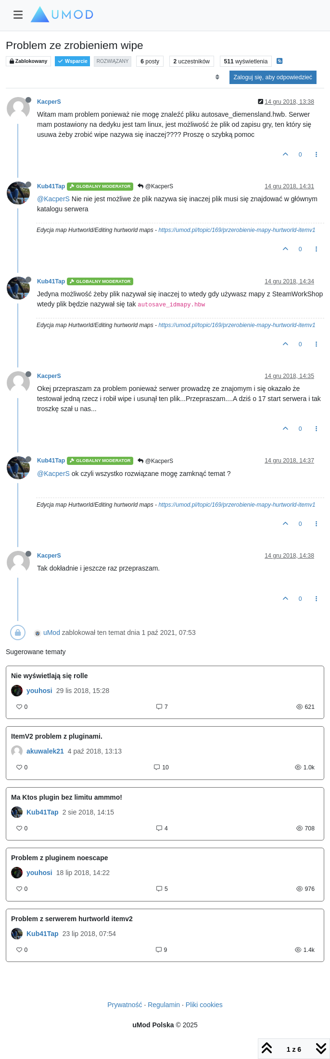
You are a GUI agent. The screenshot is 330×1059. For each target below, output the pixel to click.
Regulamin (164, 1005)
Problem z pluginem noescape (59, 858)
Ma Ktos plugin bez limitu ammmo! (66, 797)
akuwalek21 (45, 751)
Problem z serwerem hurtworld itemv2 (72, 919)
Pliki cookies (204, 1005)
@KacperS (155, 186)
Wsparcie (72, 61)
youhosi (39, 690)
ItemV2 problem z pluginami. (56, 736)
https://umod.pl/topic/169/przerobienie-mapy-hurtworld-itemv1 (236, 230)
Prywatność (124, 1005)
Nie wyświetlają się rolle (49, 676)
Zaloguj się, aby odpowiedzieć (273, 77)
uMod (51, 632)
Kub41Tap (51, 186)
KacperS (49, 101)
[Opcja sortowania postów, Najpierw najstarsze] (217, 77)
